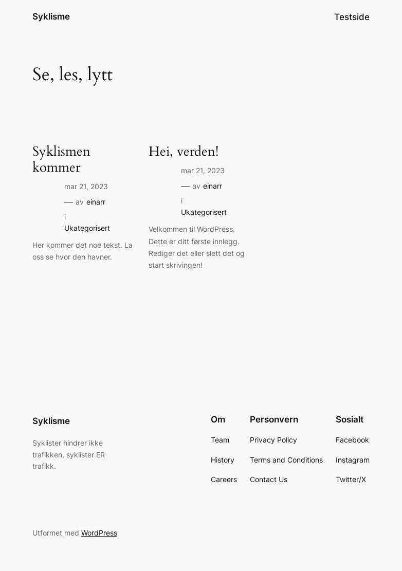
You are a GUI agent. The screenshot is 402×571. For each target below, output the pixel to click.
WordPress (99, 532)
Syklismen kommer (61, 160)
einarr (95, 201)
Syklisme (51, 16)
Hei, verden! (183, 152)
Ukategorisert (87, 228)
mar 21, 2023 (86, 186)
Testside (352, 17)
